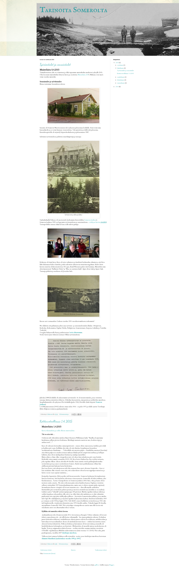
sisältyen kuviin (97, 222)
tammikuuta (121, 83)
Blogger (111, 565)
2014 (117, 87)
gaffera (97, 565)
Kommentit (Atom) (49, 553)
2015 (117, 63)
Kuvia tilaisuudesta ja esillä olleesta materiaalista (58, 431)
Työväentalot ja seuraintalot (55, 64)
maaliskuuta (121, 77)
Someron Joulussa (90, 220)
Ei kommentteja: (64, 414)
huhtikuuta (120, 68)
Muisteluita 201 (83, 75)
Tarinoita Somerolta (73, 10)
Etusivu (73, 550)
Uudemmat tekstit (45, 550)
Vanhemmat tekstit (101, 550)
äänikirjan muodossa (69, 533)
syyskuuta (120, 65)
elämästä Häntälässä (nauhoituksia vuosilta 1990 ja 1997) (61, 539)
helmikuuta (120, 80)
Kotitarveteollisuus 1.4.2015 (56, 421)
